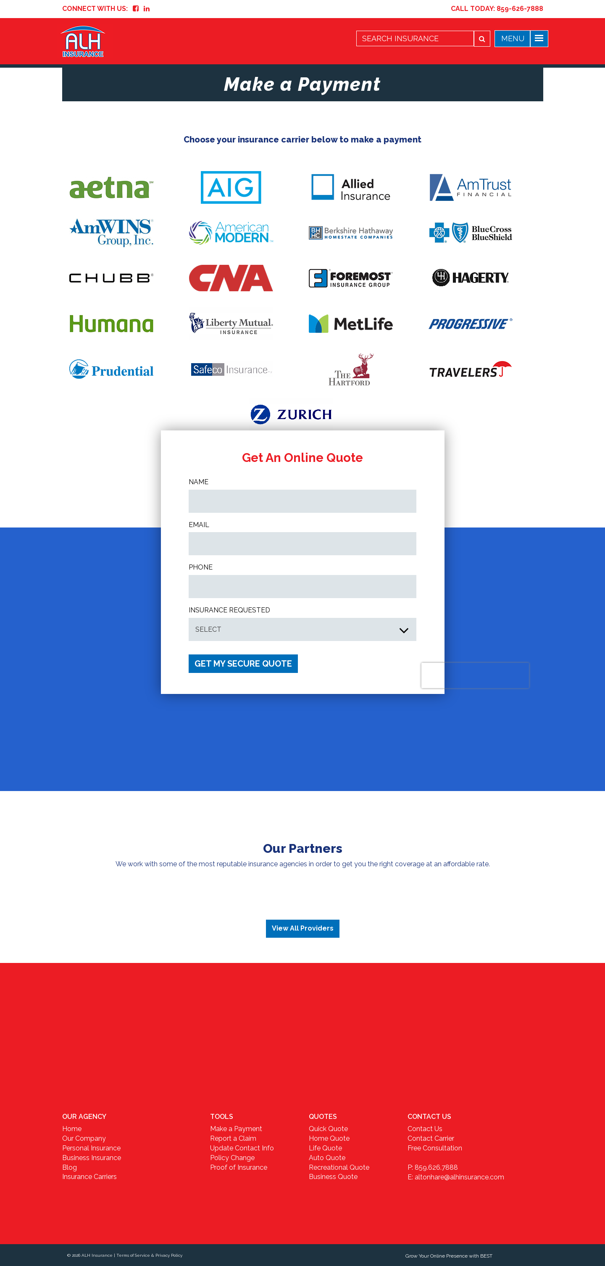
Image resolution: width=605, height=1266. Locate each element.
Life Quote (325, 1148)
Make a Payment (236, 1129)
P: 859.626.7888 (433, 1167)
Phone (201, 567)
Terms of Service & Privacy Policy (149, 1255)
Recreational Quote (339, 1167)
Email (199, 525)
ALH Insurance (97, 1255)
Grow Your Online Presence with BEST (448, 1256)
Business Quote (333, 1177)
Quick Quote (328, 1129)
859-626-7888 (520, 9)
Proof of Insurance (238, 1167)
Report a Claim (233, 1138)
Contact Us (425, 1129)
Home (72, 1129)
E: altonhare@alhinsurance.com (456, 1177)
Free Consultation (435, 1148)
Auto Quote (327, 1158)
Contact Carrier (431, 1138)
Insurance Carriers (89, 1177)
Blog (69, 1167)
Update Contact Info (242, 1148)
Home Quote (329, 1138)
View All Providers (303, 928)
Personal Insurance (91, 1148)
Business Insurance (91, 1158)
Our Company (84, 1138)
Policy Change (232, 1158)
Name (198, 482)
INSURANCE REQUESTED (229, 610)
